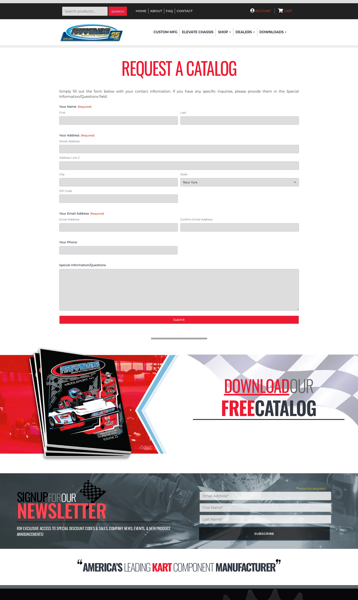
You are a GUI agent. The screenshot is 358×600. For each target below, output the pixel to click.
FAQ (169, 11)
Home (141, 11)
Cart (285, 11)
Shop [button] (224, 32)
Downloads (273, 32)
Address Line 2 (69, 157)
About (156, 11)
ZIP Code (65, 191)
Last (183, 112)
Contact (185, 11)
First (62, 112)
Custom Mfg (165, 32)
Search (117, 11)
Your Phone (68, 242)
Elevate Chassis (197, 32)
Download (256, 385)
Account (260, 11)
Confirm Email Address (196, 219)
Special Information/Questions (82, 265)
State (184, 174)
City (62, 174)
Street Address (69, 141)
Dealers (245, 32)
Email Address (69, 219)
